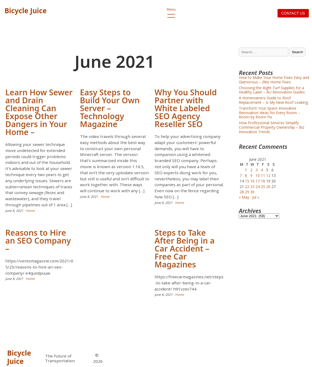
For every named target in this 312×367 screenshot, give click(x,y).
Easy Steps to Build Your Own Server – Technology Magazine (110, 108)
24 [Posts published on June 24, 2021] (258, 186)
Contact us (293, 13)
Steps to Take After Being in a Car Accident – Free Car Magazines (184, 248)
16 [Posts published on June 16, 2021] (252, 181)
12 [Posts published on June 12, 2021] (268, 175)
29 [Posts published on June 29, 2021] (247, 191)
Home (30, 210)
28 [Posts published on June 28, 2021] (242, 191)
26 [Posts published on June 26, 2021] (268, 186)
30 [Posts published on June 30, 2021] (252, 191)
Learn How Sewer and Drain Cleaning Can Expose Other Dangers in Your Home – (39, 112)
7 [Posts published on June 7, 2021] (241, 175)
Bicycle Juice (26, 10)
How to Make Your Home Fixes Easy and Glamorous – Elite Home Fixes (274, 79)
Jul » (255, 197)
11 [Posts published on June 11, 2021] (263, 175)
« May (244, 197)
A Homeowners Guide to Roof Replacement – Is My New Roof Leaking (273, 100)
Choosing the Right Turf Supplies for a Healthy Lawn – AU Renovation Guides (272, 90)
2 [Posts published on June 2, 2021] (251, 169)
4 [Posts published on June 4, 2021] (262, 169)
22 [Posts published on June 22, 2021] (247, 186)
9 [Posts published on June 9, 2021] (251, 175)
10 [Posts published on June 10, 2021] (258, 175)
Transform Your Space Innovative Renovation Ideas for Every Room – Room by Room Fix (269, 113)
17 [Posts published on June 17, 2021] (258, 181)
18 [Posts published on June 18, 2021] (263, 181)
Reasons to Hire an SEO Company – (38, 240)
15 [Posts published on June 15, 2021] (247, 181)
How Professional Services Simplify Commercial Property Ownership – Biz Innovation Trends (271, 127)
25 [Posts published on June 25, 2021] (263, 186)
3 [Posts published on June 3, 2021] (257, 169)
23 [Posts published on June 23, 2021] (252, 186)
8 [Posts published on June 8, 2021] (246, 175)
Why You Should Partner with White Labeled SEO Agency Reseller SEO (186, 108)
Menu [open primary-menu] (171, 10)
